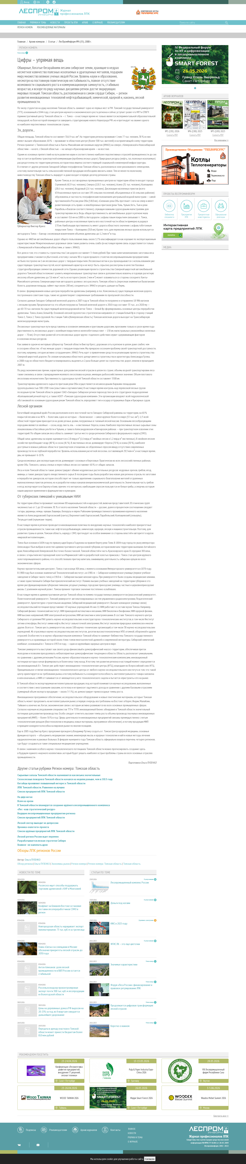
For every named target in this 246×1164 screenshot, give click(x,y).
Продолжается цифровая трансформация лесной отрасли (132, 1007)
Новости (55, 22)
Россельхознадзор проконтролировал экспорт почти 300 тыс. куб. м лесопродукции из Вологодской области (61, 991)
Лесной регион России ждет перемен (38, 836)
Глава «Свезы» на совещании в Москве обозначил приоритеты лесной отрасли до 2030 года (60, 950)
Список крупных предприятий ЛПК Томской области (45, 831)
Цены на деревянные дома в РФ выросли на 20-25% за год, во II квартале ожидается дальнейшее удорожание (61, 1011)
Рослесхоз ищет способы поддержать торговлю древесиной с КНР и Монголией (59, 887)
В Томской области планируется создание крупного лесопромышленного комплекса (63, 805)
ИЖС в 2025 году (119, 923)
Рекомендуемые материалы (51, 27)
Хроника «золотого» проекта (33, 827)
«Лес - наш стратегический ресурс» (36, 809)
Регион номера (25, 27)
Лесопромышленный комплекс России (130, 882)
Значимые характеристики (124, 964)
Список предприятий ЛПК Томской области (41, 791)
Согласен (149, 1159)
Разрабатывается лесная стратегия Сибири (41, 840)
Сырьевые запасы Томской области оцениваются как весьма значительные (58, 775)
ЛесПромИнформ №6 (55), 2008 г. (75, 41)
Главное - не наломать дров (32, 844)
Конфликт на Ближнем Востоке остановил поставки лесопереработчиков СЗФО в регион (59, 909)
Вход (26, 2)
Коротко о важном (120, 1026)
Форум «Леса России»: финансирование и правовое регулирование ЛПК (131, 986)
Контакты (115, 1130)
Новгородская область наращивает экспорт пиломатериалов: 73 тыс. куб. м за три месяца (61, 928)
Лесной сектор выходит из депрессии (37, 823)
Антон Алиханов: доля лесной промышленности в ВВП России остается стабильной (59, 970)
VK (47, 2)
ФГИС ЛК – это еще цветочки (125, 944)
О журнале (97, 22)
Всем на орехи (25, 801)
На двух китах (24, 797)
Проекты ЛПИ (71, 22)
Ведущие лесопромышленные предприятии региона (46, 813)
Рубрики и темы (38, 22)
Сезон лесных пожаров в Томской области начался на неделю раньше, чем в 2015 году (64, 779)
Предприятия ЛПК (186, 216)
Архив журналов (88, 1130)
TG (54, 2)
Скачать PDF (172, 135)
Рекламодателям (116, 22)
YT (38, 1145)
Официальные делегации (221, 216)
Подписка (31, 1130)
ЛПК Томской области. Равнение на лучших (41, 787)
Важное (131, 1128)
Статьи (51, 41)
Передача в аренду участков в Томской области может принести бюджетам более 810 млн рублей (60, 1032)
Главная (21, 22)
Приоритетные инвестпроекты (204, 216)
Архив (85, 22)
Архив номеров (37, 41)
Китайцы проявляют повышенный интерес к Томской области (51, 783)
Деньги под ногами (120, 903)
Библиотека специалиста (169, 216)
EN (38, 2)
